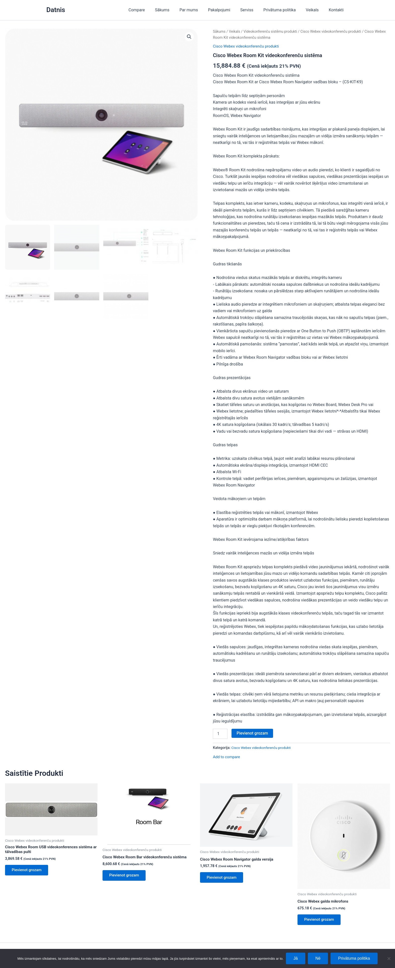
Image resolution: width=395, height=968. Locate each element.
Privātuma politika (285, 10)
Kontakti (337, 10)
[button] (188, 37)
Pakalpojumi (228, 10)
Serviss (253, 10)
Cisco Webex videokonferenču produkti (337, 31)
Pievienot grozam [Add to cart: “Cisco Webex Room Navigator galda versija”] (223, 878)
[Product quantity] (220, 734)
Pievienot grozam (252, 733)
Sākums (175, 10)
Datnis (55, 10)
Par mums (199, 10)
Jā (295, 958)
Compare (152, 10)
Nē (317, 958)
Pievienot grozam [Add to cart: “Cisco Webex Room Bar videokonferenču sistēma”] (126, 876)
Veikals (315, 10)
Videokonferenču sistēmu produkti (273, 31)
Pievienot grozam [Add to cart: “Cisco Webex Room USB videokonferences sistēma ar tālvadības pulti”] (28, 871)
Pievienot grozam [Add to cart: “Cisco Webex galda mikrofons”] (321, 920)
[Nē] (388, 958)
